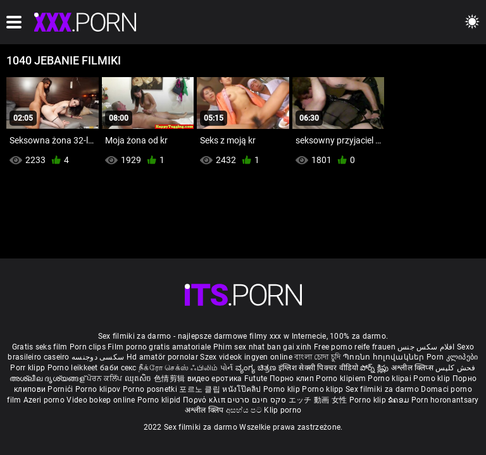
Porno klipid (160, 400)
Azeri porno (45, 400)
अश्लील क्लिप (205, 410)
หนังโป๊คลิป (242, 389)
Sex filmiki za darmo (382, 389)
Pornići (61, 389)
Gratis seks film (40, 347)
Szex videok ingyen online (246, 357)
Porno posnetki (151, 389)
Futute (256, 378)
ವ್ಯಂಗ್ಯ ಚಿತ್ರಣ (256, 367)
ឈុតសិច (139, 378)
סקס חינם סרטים (256, 400)
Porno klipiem (342, 378)
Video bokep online (100, 400)
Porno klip (432, 378)
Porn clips (89, 347)
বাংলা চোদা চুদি (317, 357)
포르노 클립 (200, 389)
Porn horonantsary (445, 400)
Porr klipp (28, 367)
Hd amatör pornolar (162, 357)
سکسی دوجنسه (98, 357)
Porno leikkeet (74, 367)
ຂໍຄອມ (399, 400)
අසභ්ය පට (245, 410)
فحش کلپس (455, 367)
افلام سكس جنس (426, 347)
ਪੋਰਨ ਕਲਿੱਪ (105, 378)
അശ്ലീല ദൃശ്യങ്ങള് (48, 378)
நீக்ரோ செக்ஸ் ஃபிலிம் (178, 367)
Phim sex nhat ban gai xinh (262, 347)
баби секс (118, 367)
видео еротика (214, 378)
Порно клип (293, 378)
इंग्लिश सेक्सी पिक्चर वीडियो (318, 367)
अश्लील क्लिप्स (413, 367)
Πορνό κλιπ (205, 400)
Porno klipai (390, 378)
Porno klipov (99, 389)
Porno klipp (324, 389)
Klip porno (282, 410)
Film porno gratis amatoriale (159, 347)
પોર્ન (227, 367)
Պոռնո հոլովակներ (385, 357)
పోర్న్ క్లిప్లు (375, 367)
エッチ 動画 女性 (318, 400)
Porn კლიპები (452, 357)
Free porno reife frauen (355, 347)
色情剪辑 (170, 378)
